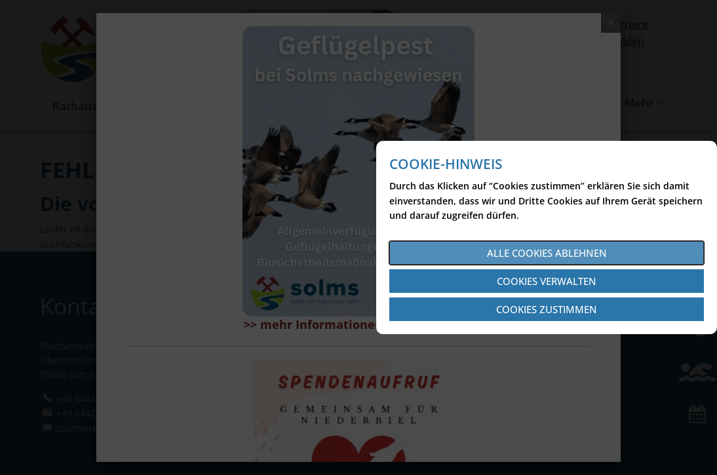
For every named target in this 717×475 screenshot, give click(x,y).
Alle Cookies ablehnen (547, 252)
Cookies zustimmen (546, 309)
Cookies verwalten (546, 281)
